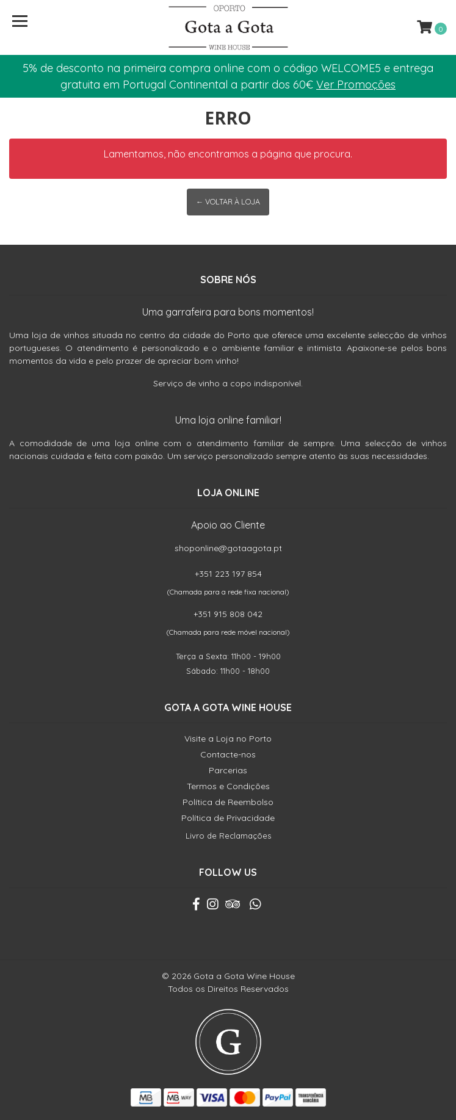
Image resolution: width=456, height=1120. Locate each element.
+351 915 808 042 (228, 614)
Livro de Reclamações (228, 835)
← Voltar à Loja (228, 201)
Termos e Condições (228, 786)
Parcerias (228, 770)
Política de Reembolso (228, 802)
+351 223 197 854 (228, 573)
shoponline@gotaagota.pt (228, 548)
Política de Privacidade (228, 817)
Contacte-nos (228, 754)
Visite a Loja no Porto (228, 738)
